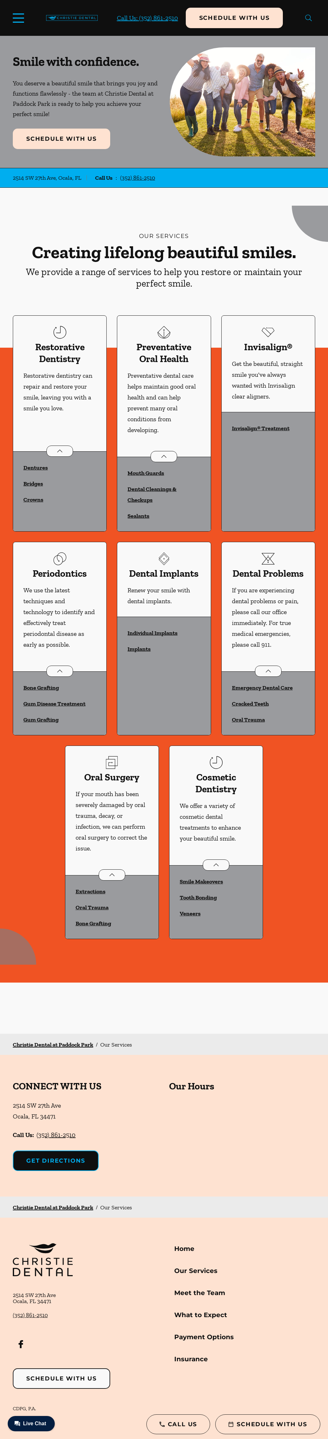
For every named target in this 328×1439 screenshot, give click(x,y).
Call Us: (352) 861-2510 (147, 18)
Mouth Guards (145, 473)
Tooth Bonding (198, 897)
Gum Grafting (41, 719)
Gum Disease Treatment (54, 703)
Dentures (35, 467)
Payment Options (204, 1337)
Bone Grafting (41, 687)
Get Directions (55, 1160)
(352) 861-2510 (137, 177)
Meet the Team (199, 1293)
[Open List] (59, 451)
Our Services (195, 1271)
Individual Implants (152, 632)
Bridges (33, 483)
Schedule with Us (234, 17)
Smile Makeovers (201, 881)
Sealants (138, 515)
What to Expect (200, 1315)
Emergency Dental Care (262, 687)
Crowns (33, 499)
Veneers (190, 913)
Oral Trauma (248, 719)
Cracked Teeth (250, 703)
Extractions (90, 891)
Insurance (191, 1359)
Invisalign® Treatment (261, 428)
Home (184, 1249)
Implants (139, 648)
